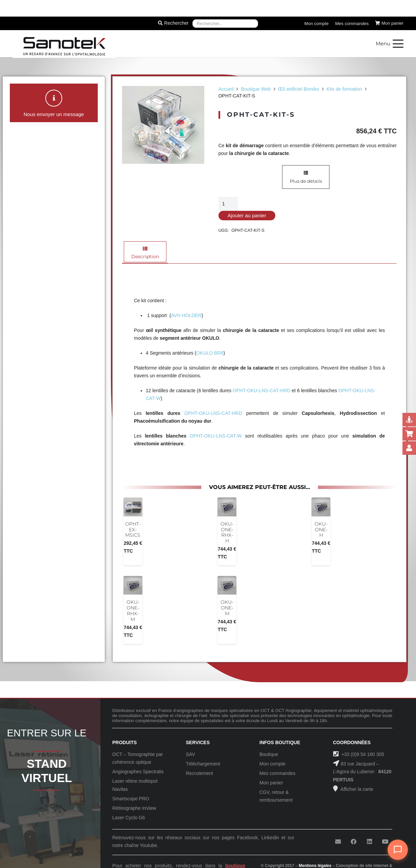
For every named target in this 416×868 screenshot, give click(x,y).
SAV (190, 754)
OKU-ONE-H (321, 529)
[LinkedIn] (369, 841)
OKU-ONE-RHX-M (132, 610)
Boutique (268, 754)
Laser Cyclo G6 (128, 817)
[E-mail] (338, 841)
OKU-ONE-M (227, 608)
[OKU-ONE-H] (320, 506)
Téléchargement (203, 763)
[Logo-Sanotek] (64, 44)
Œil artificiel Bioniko (298, 89)
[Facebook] (353, 841)
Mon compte (272, 763)
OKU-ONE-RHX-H (227, 532)
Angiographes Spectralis (138, 771)
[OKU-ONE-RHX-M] (132, 585)
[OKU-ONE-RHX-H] (226, 506)
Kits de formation (344, 89)
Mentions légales (315, 865)
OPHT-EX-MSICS (133, 529)
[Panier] (389, 23)
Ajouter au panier (247, 215)
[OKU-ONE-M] (226, 585)
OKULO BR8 (209, 353)
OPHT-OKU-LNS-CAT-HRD (262, 390)
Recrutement (199, 773)
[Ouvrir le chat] (398, 850)
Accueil (226, 89)
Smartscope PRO (130, 798)
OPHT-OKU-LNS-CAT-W (216, 436)
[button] (389, 43)
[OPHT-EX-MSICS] (132, 506)
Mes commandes (277, 773)
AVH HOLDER (186, 315)
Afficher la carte (356, 789)
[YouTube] (385, 841)
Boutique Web (256, 89)
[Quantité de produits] (228, 203)
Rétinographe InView (134, 808)
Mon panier (271, 782)
